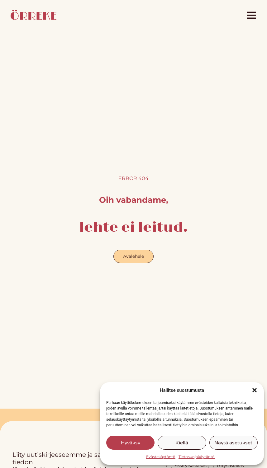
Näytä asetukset (233, 443)
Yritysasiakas (226, 465)
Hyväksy (130, 443)
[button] (254, 390)
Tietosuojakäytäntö (197, 456)
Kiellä (181, 443)
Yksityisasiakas (186, 465)
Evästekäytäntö (160, 456)
